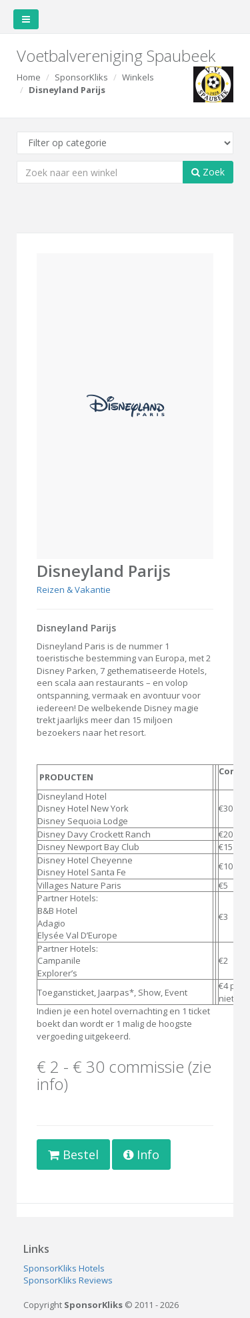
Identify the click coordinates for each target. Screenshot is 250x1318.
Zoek (208, 171)
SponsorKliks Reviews (68, 1280)
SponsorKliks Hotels (64, 1268)
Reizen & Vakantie (74, 590)
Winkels (138, 77)
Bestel (73, 1154)
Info (141, 1154)
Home (29, 77)
